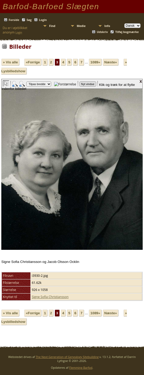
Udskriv (102, 32)
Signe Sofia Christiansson (50, 297)
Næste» (110, 62)
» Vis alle (10, 62)
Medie (81, 26)
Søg (29, 20)
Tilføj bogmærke (127, 32)
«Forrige (33, 62)
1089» (95, 62)
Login (43, 20)
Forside (14, 20)
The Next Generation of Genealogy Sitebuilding (67, 357)
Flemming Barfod (80, 368)
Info (107, 26)
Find (52, 26)
